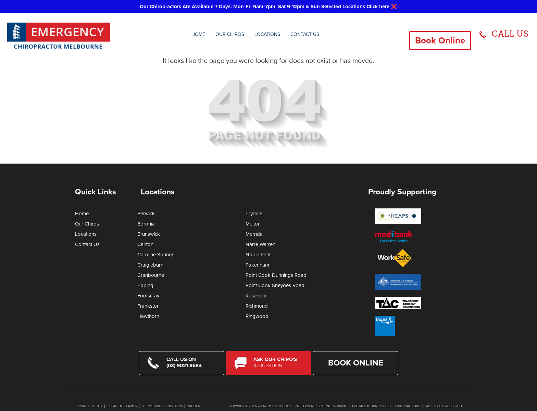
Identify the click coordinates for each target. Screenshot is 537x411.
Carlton (145, 244)
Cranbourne (150, 275)
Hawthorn (148, 316)
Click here (377, 6)
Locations (267, 34)
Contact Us (304, 34)
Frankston (148, 306)
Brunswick (148, 234)
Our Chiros (229, 34)
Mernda (254, 234)
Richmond (257, 306)
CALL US (509, 33)
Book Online (440, 40)
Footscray (148, 296)
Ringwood (257, 316)
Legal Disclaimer (122, 406)
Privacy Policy (89, 406)
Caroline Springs (155, 255)
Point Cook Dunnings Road (276, 275)
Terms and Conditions (162, 406)
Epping (145, 285)
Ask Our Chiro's (277, 362)
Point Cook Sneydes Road (275, 285)
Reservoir (256, 296)
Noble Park (258, 255)
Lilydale (254, 213)
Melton (253, 224)
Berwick (146, 213)
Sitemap (195, 406)
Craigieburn (150, 265)
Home (198, 34)
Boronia (146, 224)
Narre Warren (260, 244)
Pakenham (257, 265)
